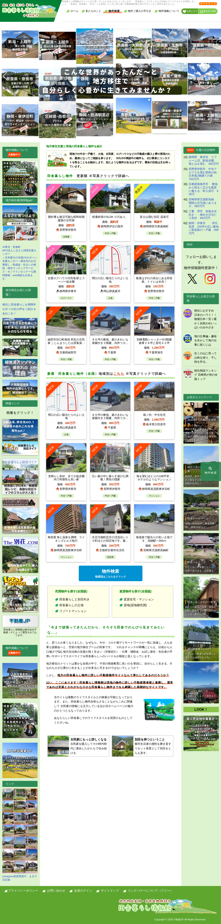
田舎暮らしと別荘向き (74, 599)
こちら (118, 373)
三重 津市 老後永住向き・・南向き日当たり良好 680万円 (203, 215)
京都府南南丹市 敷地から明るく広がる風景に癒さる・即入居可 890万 (203, 189)
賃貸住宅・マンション (139, 599)
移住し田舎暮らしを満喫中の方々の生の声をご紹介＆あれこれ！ (19, 309)
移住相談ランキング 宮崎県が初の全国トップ (206, 375)
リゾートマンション (73, 611)
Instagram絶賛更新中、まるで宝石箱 (20, 835)
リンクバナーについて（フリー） (150, 890)
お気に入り (190, 11)
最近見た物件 (208, 11)
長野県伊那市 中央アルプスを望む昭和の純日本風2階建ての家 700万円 (203, 174)
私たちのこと (91, 11)
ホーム (72, 11)
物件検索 (112, 11)
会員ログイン (83, 890)
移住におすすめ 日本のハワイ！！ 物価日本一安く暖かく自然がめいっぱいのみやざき (206, 319)
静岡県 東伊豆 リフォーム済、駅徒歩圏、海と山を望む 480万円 (204, 160)
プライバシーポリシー (23, 890)
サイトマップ (208, 3)
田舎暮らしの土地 (71, 605)
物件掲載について (166, 11)
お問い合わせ (56, 890)
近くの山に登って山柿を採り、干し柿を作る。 (205, 357)
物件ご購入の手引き (137, 11)
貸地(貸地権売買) (135, 605)
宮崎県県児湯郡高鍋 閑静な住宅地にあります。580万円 (203, 203)
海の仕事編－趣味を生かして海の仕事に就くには (205, 340)
